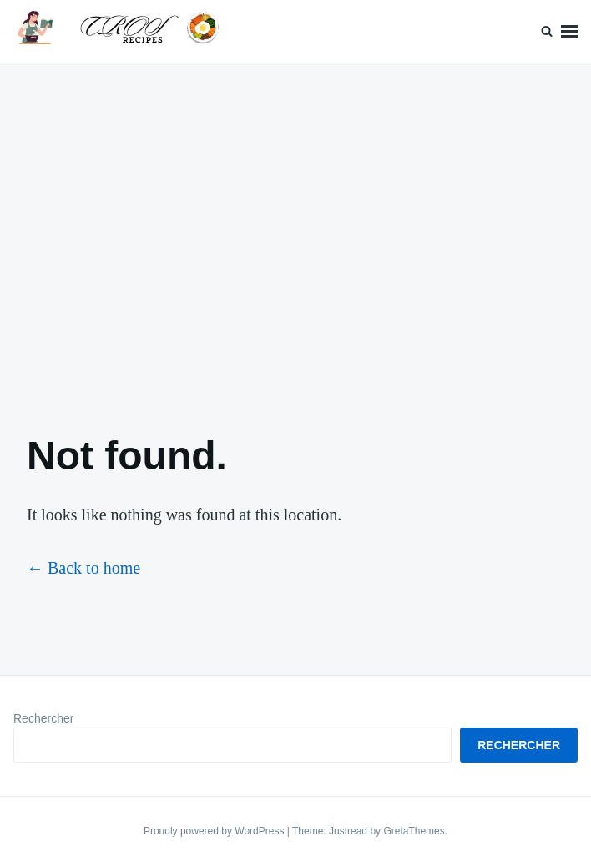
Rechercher (43, 718)
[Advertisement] (295, 234)
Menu (569, 31)
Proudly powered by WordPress (215, 831)
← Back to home (83, 568)
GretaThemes (413, 831)
